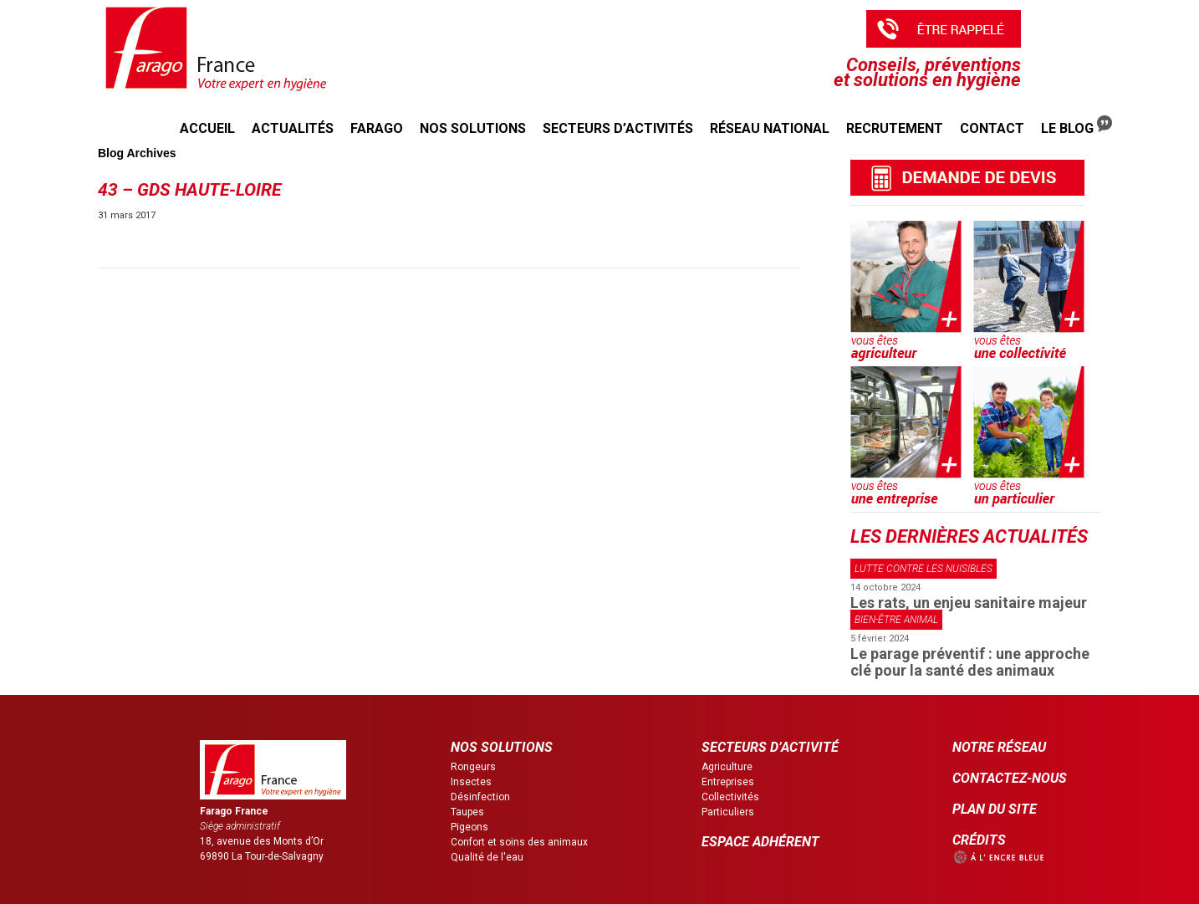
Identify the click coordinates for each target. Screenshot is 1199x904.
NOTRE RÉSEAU (999, 747)
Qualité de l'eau (487, 857)
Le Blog (1076, 125)
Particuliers (728, 812)
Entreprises (728, 782)
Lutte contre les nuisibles (923, 569)
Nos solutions (473, 128)
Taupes (467, 812)
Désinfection (480, 797)
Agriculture (727, 767)
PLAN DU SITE (994, 809)
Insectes (471, 782)
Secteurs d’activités (618, 128)
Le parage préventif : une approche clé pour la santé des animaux (969, 662)
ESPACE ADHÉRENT (760, 842)
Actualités (293, 128)
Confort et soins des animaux (519, 842)
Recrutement (894, 128)
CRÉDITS (979, 840)
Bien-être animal (896, 620)
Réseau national (769, 128)
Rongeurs (473, 767)
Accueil (207, 128)
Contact (992, 128)
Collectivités (730, 797)
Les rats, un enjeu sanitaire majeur (968, 602)
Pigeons (469, 827)
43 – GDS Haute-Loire (189, 190)
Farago (376, 128)
